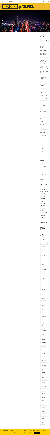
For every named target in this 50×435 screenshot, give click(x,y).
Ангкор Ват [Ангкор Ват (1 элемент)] (44, 243)
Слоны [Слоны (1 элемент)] (43, 389)
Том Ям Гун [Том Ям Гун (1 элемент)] (44, 411)
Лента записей (43, 166)
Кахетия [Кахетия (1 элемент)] (43, 305)
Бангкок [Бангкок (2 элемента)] (43, 255)
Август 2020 (43, 102)
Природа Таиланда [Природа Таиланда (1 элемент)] (44, 354)
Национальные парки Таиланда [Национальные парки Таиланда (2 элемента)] (44, 341)
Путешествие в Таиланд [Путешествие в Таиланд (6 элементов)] (44, 371)
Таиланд (42, 151)
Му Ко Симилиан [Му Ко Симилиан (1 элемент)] (44, 330)
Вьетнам (42, 142)
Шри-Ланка (43, 154)
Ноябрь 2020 (43, 95)
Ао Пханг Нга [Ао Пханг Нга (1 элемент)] (43, 247)
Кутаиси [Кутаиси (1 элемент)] (43, 320)
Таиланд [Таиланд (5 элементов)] (43, 404)
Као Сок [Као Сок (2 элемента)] (43, 298)
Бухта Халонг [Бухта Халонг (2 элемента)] (43, 263)
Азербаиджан (43, 127)
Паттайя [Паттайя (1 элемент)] (43, 349)
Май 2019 (42, 108)
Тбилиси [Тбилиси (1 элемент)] (43, 407)
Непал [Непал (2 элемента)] (43, 346)
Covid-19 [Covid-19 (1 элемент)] (43, 239)
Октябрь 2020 (43, 98)
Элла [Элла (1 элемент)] (43, 425)
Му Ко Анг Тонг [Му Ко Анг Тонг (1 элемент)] (44, 324)
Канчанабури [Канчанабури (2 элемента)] (44, 294)
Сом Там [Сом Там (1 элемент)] (43, 393)
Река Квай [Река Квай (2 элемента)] (44, 382)
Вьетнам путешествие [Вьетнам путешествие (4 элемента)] (44, 270)
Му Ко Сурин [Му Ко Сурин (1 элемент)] (43, 335)
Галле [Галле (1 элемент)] (43, 274)
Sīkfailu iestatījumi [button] (28, 432)
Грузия (41, 145)
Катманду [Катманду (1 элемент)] (44, 301)
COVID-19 (42, 124)
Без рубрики (43, 135)
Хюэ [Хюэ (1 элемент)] (42, 422)
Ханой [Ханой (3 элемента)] (43, 418)
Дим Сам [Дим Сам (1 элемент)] (43, 285)
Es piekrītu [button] (37, 432)
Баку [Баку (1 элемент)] (43, 251)
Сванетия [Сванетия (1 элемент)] (44, 386)
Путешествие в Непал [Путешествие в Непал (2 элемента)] (44, 364)
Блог (41, 138)
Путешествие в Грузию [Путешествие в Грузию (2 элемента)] (44, 359)
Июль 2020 (43, 105)
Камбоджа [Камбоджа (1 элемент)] (44, 289)
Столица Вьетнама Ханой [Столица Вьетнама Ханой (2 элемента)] (44, 399)
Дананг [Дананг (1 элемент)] (43, 282)
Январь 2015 (43, 111)
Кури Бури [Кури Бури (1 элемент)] (44, 316)
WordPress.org (43, 174)
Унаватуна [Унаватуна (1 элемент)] (44, 414)
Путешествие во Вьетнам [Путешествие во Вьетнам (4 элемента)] (44, 377)
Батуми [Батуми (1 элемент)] (43, 259)
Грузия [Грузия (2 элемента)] (43, 278)
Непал (41, 148)
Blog (41, 121)
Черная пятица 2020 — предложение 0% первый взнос (43, 53)
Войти (41, 163)
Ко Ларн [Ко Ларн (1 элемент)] (43, 309)
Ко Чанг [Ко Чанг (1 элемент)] (43, 312)
